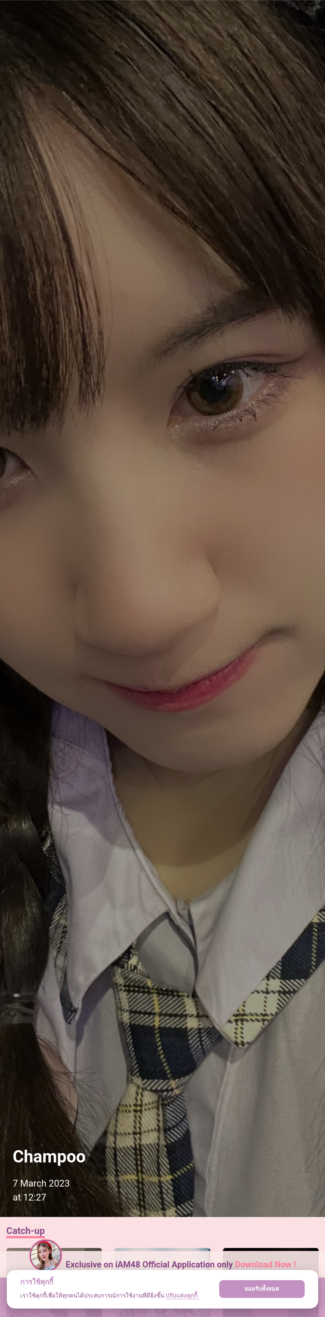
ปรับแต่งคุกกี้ (181, 1295)
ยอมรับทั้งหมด (262, 1289)
